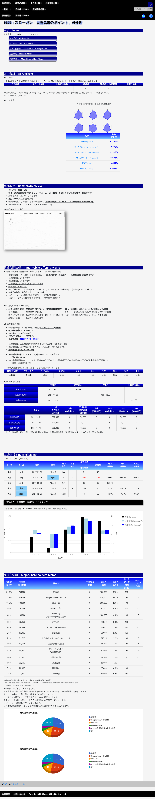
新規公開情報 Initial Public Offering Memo (28, 48)
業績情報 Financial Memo (21, 54)
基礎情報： (7, 3)
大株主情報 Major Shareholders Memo (26, 59)
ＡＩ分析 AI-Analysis (19, 38)
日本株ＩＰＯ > (22, 9)
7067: (86, 148)
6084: (87, 143)
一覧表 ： (7, 9)
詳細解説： (7, 15)
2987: (87, 165)
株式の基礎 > (21, 3)
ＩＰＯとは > (36, 3)
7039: (86, 154)
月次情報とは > (52, 3)
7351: (87, 170)
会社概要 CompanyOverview (22, 43)
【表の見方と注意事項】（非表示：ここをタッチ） (27, 504)
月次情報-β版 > (39, 9)
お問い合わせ (19, 796)
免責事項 (6, 796)
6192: (86, 159)
